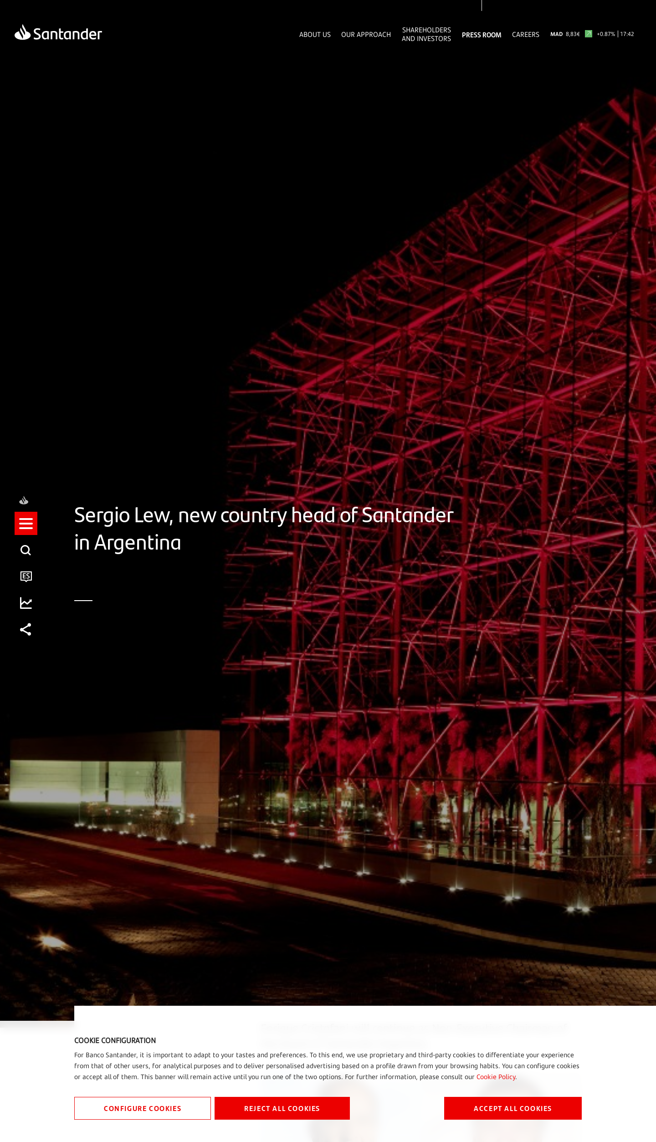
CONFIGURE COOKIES (142, 1108)
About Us (315, 34)
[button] (26, 557)
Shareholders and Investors (426, 34)
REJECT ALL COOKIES (282, 1108)
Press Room (482, 34)
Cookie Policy (496, 1076)
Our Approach (366, 34)
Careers (525, 34)
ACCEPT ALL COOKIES (513, 1108)
